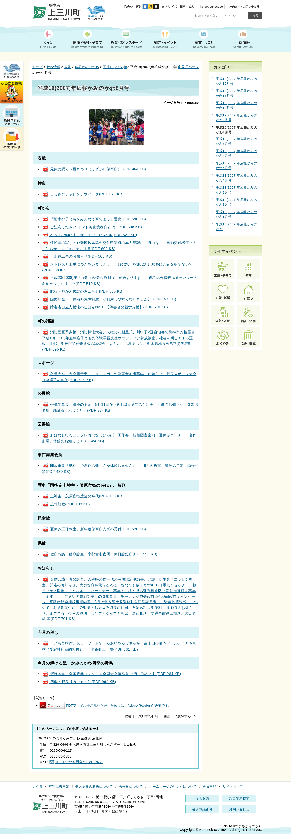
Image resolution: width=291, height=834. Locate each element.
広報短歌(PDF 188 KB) (66, 504)
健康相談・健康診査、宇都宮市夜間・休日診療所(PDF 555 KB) (99, 554)
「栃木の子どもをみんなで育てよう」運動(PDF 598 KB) (94, 219)
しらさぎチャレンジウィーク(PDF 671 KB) (83, 194)
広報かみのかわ (87, 67)
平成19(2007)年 (115, 67)
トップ (37, 67)
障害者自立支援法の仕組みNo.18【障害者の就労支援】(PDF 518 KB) (105, 307)
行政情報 (53, 67)
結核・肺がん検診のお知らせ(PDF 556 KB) (83, 291)
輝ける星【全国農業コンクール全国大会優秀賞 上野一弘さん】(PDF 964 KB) (111, 674)
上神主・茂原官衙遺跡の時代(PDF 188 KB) (83, 496)
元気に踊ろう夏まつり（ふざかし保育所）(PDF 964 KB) (94, 169)
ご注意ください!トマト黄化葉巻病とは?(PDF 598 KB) (92, 227)
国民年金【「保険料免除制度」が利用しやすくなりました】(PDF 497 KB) (109, 299)
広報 (67, 67)
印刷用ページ (188, 67)
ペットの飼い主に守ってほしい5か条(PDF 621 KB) (89, 235)
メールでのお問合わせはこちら (79, 762)
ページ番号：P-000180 (181, 103)
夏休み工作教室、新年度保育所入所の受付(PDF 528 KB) (94, 529)
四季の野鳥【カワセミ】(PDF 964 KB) (79, 682)
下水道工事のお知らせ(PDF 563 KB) (77, 256)
